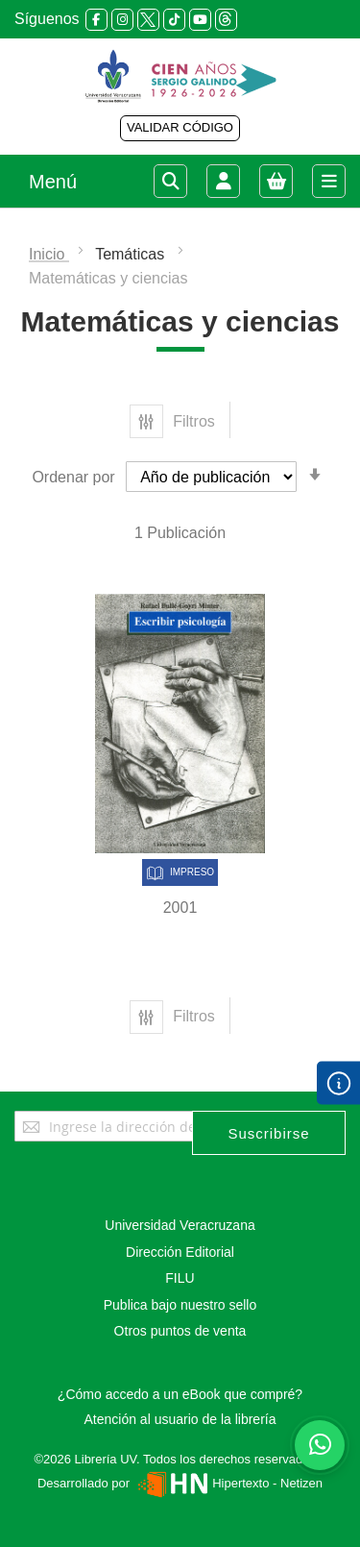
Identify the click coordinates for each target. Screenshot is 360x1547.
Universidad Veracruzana (179, 1225)
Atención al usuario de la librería (180, 1419)
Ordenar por (73, 477)
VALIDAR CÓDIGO (180, 127)
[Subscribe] (269, 1133)
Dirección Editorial (180, 1252)
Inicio (49, 254)
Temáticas (131, 254)
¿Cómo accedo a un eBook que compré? (180, 1394)
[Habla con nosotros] (320, 1445)
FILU (179, 1278)
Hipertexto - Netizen (228, 1483)
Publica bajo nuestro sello (180, 1305)
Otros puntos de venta (180, 1330)
